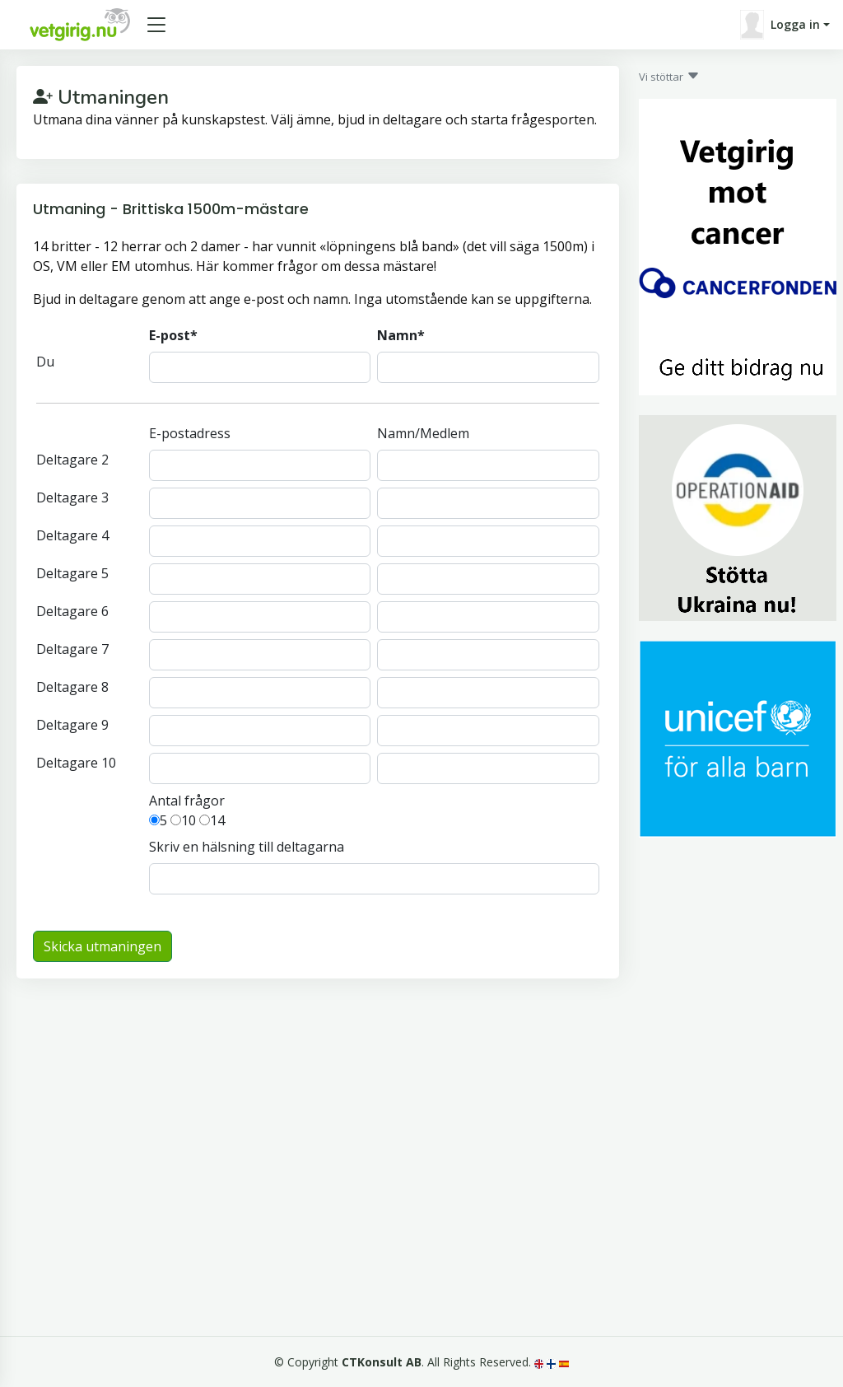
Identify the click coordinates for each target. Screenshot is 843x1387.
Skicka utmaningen (102, 946)
